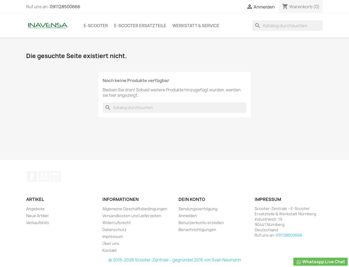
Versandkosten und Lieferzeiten (131, 215)
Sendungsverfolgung (198, 208)
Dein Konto (192, 199)
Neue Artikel (37, 215)
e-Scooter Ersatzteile (140, 26)
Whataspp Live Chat (320, 262)
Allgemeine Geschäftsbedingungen (134, 208)
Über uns (110, 243)
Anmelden (188, 215)
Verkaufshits (37, 222)
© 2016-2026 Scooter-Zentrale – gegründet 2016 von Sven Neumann (174, 260)
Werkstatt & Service (195, 26)
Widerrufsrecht (116, 222)
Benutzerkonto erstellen (201, 222)
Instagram (55, 176)
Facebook (32, 176)
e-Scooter (96, 26)
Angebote (35, 208)
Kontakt (109, 250)
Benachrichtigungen (197, 229)
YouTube (43, 176)
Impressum (112, 236)
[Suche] (287, 25)
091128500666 (65, 7)
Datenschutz (114, 229)
